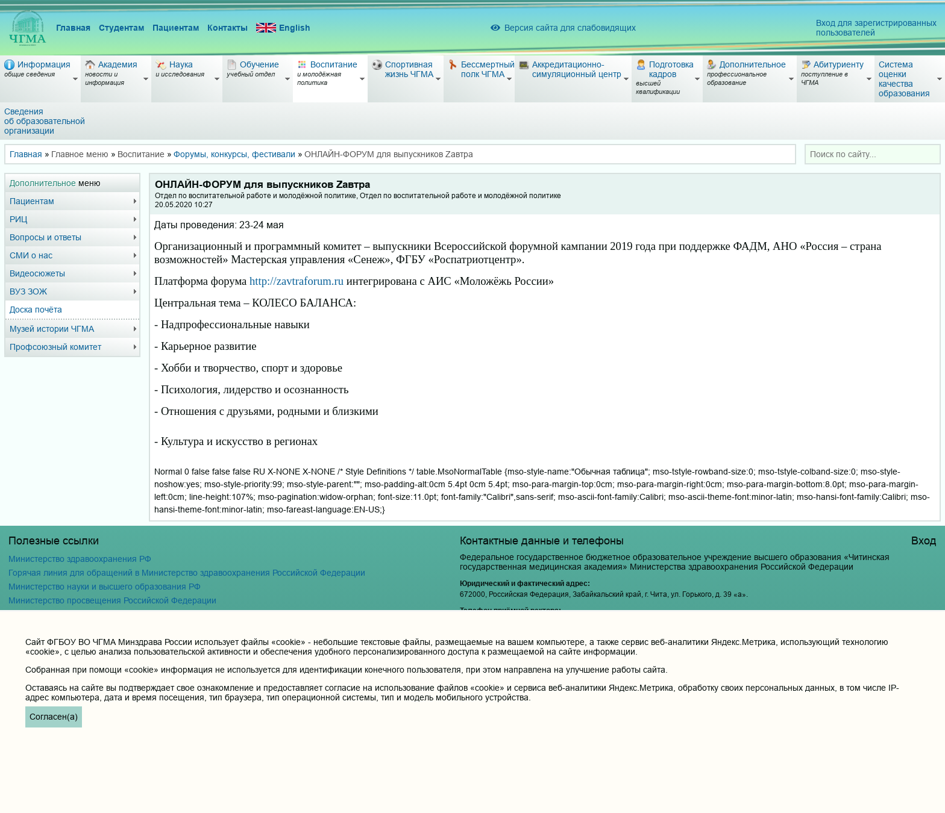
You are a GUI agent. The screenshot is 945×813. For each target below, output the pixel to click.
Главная (73, 28)
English (283, 28)
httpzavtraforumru (297, 281)
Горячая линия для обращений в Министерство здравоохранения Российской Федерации (186, 573)
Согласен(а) (54, 716)
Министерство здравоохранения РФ (79, 559)
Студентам (121, 28)
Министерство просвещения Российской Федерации (112, 600)
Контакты (227, 28)
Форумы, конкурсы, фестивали (234, 154)
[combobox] (873, 154)
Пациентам (175, 28)
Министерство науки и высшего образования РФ (104, 586)
